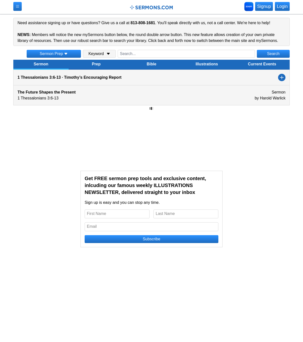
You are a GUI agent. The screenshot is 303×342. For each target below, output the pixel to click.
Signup (264, 6)
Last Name (165, 213)
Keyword (99, 54)
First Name (96, 213)
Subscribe (151, 239)
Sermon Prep (54, 54)
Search (273, 54)
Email (92, 226)
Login (282, 6)
